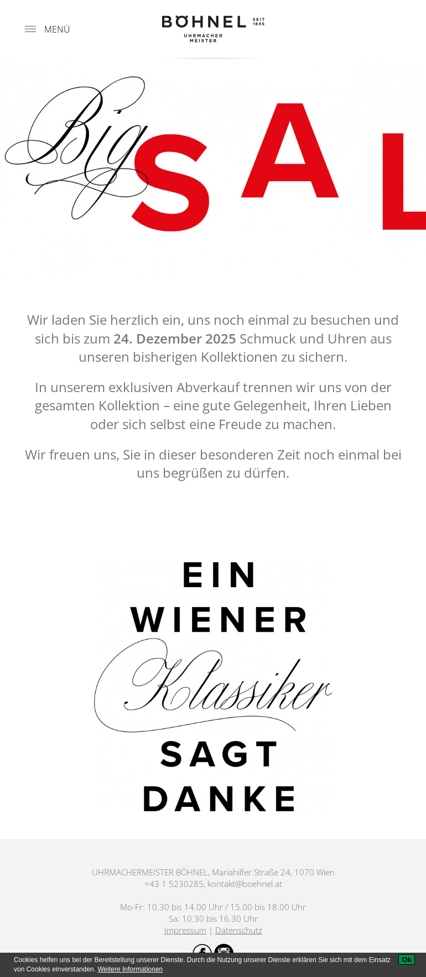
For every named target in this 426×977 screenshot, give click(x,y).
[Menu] (30, 29)
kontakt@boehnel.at (244, 883)
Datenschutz (238, 930)
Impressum (185, 930)
